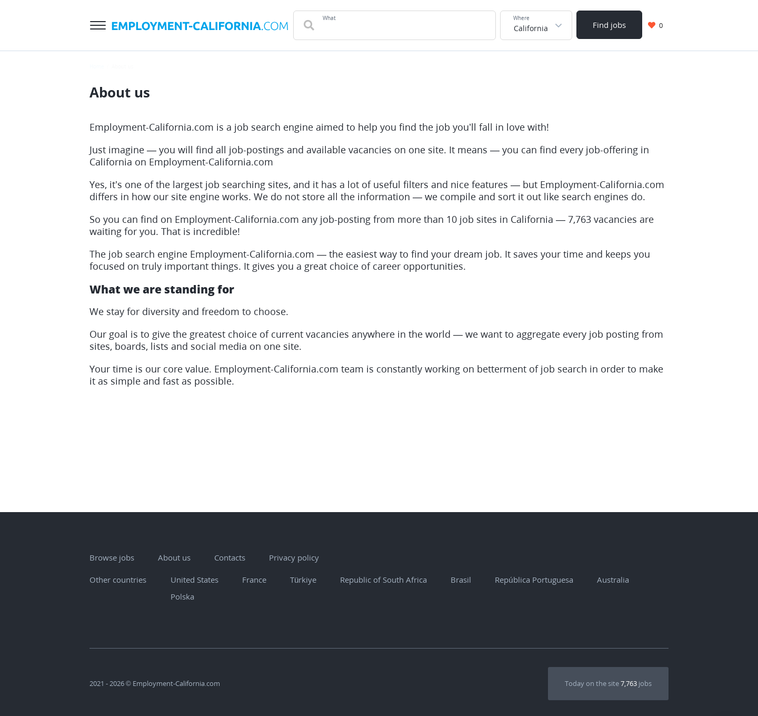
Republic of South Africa (378, 579)
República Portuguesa (528, 579)
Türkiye (298, 579)
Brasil (455, 579)
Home (96, 66)
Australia (607, 579)
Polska (177, 596)
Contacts (229, 557)
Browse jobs (111, 557)
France (249, 579)
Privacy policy (294, 557)
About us (174, 557)
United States (189, 579)
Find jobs (609, 24)
